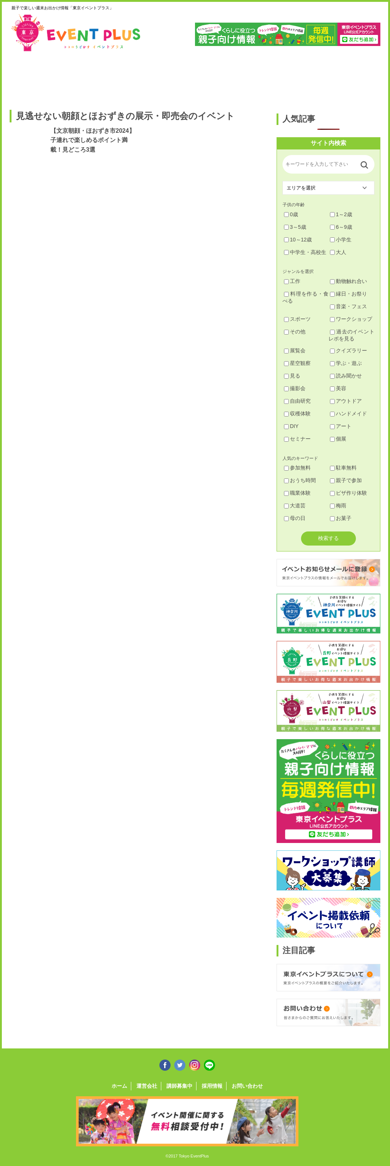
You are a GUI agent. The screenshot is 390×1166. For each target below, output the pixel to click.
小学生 (340, 240)
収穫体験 (297, 413)
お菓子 (340, 518)
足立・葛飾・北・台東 (29, 77)
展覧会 (294, 350)
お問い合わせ (247, 1086)
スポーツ (297, 319)
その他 (294, 332)
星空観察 (297, 363)
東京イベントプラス (76, 32)
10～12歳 (298, 240)
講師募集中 (179, 1086)
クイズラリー (348, 350)
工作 (292, 281)
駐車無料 (343, 468)
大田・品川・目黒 (218, 77)
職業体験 (297, 493)
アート (340, 426)
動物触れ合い (348, 281)
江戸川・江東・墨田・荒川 (312, 77)
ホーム (119, 1086)
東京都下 (359, 77)
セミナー (297, 439)
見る (292, 376)
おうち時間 (300, 480)
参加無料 (297, 468)
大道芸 (294, 505)
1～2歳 (341, 214)
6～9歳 (341, 227)
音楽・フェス (348, 306)
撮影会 (294, 388)
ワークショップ (351, 319)
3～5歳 (295, 227)
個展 (338, 439)
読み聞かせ (346, 376)
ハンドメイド (348, 413)
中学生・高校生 (305, 252)
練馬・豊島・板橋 (76, 77)
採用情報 (212, 1086)
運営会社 (146, 1086)
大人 (338, 252)
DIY (291, 426)
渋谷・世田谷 (171, 77)
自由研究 (297, 401)
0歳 (291, 214)
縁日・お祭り (348, 294)
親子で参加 (346, 480)
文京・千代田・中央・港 (265, 77)
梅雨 (338, 505)
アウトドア (346, 401)
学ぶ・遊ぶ (346, 363)
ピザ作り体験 (348, 493)
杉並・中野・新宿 (123, 77)
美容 (338, 388)
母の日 (294, 518)
